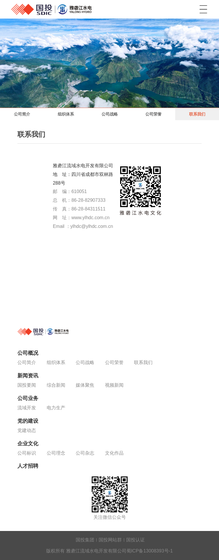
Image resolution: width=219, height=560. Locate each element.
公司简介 (22, 114)
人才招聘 (27, 466)
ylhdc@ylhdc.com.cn (91, 226)
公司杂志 (85, 453)
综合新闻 (56, 385)
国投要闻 (26, 385)
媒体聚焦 (85, 385)
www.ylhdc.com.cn (90, 217)
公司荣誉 (153, 114)
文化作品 (114, 453)
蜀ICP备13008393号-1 (149, 550)
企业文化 (27, 443)
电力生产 (56, 407)
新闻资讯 (27, 376)
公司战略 (110, 114)
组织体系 (66, 114)
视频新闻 (114, 385)
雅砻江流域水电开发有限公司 (53, 9)
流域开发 (26, 407)
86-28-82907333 (88, 200)
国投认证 (135, 539)
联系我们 (197, 114)
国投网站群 (110, 539)
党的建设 (27, 421)
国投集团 (85, 539)
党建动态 (26, 430)
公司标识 (26, 453)
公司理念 (56, 453)
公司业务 (27, 398)
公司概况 (27, 353)
